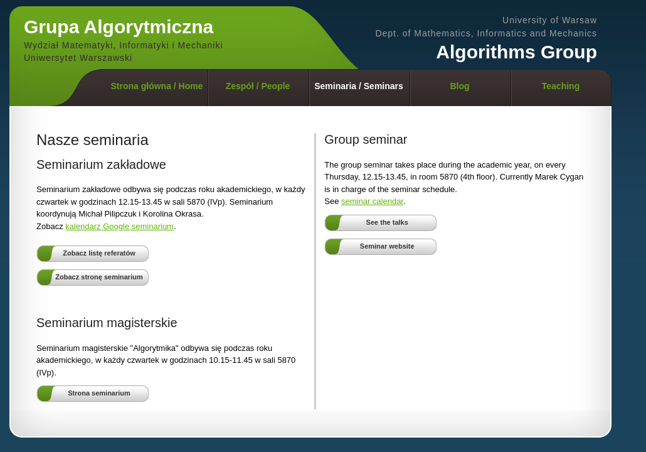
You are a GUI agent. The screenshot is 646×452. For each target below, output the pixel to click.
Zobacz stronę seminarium (98, 277)
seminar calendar (372, 201)
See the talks (387, 222)
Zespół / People (258, 86)
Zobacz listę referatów (99, 253)
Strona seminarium (99, 393)
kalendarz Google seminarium (119, 226)
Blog (459, 86)
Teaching (561, 86)
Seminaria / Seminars (358, 86)
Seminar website (387, 246)
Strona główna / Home (156, 86)
